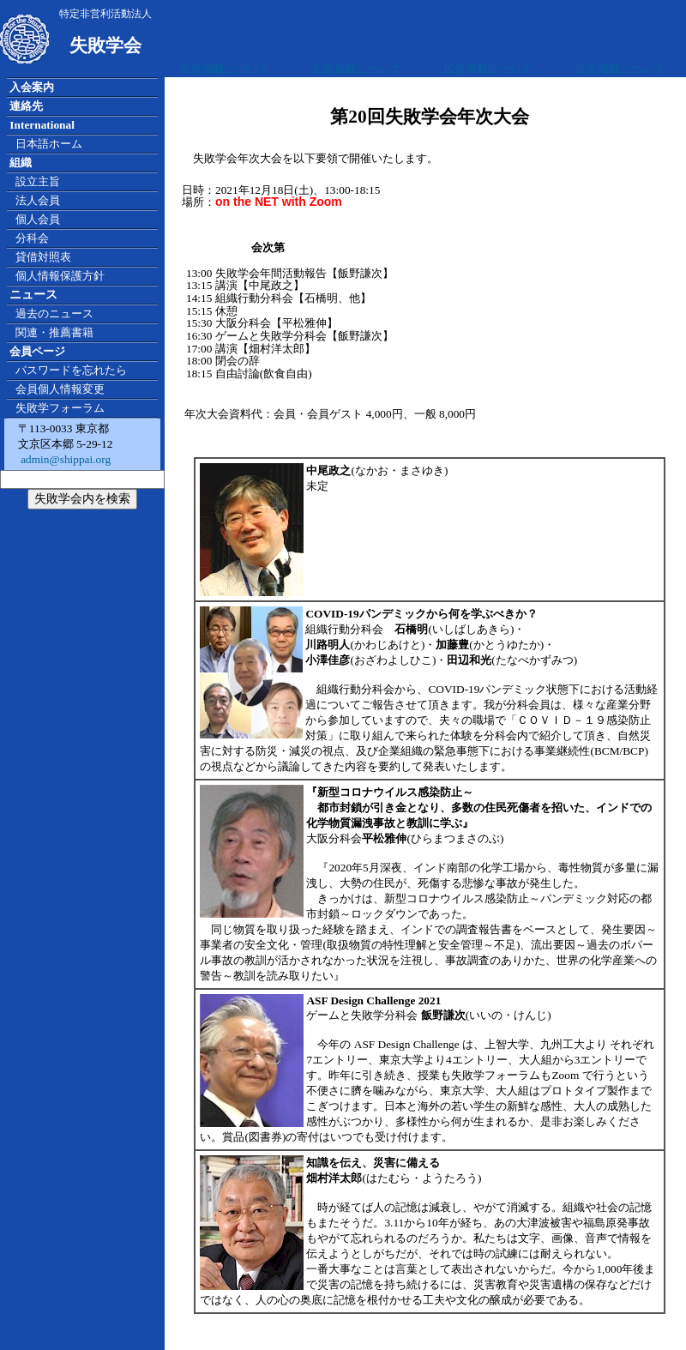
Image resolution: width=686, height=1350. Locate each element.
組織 (20, 162)
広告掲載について (224, 69)
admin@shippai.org (64, 459)
